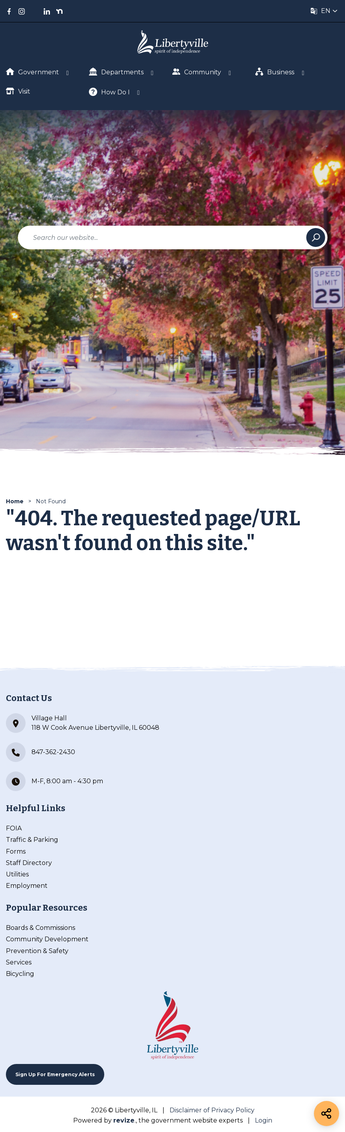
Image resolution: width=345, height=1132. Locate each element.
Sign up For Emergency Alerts (55, 1074)
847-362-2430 (40, 752)
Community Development (47, 939)
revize (124, 1120)
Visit (18, 91)
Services (18, 962)
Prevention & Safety (37, 951)
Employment (27, 885)
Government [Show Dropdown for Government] (32, 72)
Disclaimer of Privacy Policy (212, 1110)
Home (15, 501)
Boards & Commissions (40, 927)
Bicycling (20, 973)
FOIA (14, 828)
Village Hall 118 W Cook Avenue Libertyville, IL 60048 (82, 723)
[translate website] (324, 11)
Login (263, 1120)
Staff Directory (29, 863)
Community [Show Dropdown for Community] (196, 72)
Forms (16, 851)
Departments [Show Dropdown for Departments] (116, 72)
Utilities (17, 874)
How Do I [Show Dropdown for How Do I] (109, 92)
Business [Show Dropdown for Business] (275, 72)
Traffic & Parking (32, 839)
